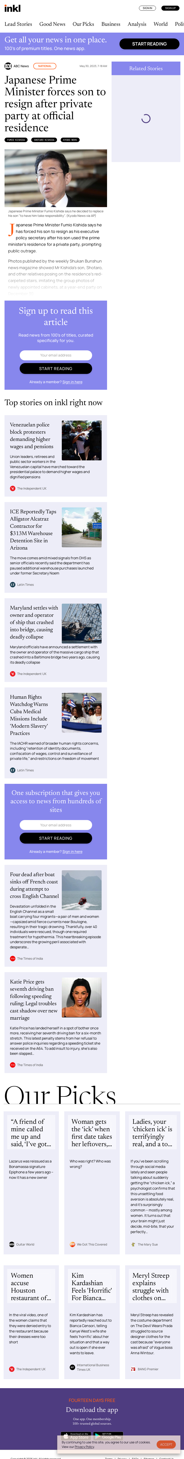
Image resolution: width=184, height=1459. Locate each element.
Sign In (147, 8)
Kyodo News (70, 140)
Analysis (137, 24)
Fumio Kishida (16, 140)
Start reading (149, 44)
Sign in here (72, 381)
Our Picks (83, 24)
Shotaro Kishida (44, 140)
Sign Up (170, 8)
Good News (52, 24)
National (44, 66)
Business (110, 24)
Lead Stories (18, 24)
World (161, 24)
